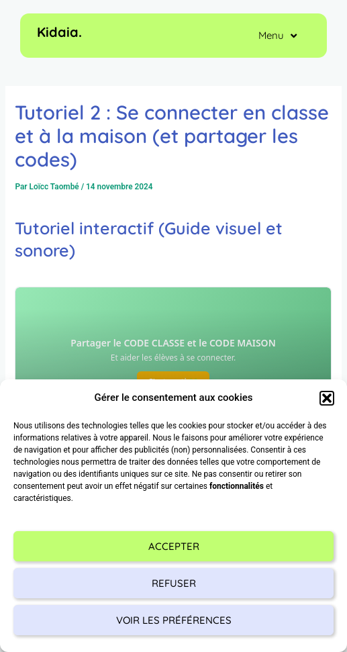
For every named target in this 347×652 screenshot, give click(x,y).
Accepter (173, 546)
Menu (277, 36)
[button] (327, 398)
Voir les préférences (174, 620)
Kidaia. (59, 32)
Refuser (174, 583)
